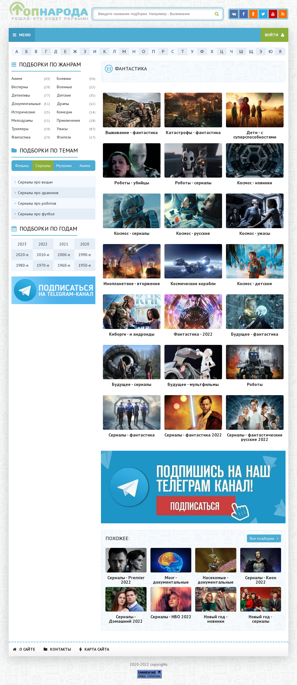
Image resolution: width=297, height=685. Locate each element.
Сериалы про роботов (37, 203)
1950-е (84, 265)
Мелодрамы (22, 120)
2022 (43, 244)
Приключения (68, 120)
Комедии (64, 111)
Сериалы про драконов (38, 192)
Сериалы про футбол (36, 213)
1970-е (43, 265)
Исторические (23, 111)
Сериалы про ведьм (35, 182)
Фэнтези (64, 137)
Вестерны (19, 86)
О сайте (24, 649)
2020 (84, 244)
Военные (64, 86)
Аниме (16, 78)
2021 (63, 244)
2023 (22, 244)
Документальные (26, 103)
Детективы (20, 95)
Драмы (63, 103)
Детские (64, 95)
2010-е (43, 254)
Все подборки (264, 538)
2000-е (64, 254)
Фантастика (20, 137)
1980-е (22, 265)
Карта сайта (94, 649)
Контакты (57, 649)
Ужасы (62, 128)
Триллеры (20, 128)
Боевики (64, 78)
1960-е (64, 265)
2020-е (22, 254)
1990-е (84, 254)
